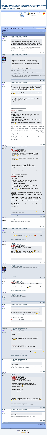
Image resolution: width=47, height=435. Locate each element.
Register (14, 14)
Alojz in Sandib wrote (14, 91)
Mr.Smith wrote (13, 149)
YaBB (18, 430)
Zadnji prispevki (17, 27)
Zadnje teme (23, 27)
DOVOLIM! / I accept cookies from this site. (9, 8)
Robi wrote (12, 361)
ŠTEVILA (31, 27)
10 (9, 422)
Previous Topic (40, 31)
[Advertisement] (23, 23)
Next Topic (43, 31)
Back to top (4, 145)
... (8, 422)
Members (15, 28)
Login (11, 14)
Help (7, 28)
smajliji (38, 27)
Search (10, 28)
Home (4, 28)
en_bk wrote (13, 110)
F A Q (13, 27)
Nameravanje (27, 27)
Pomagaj (35, 27)
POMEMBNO (10, 27)
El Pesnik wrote (13, 282)
